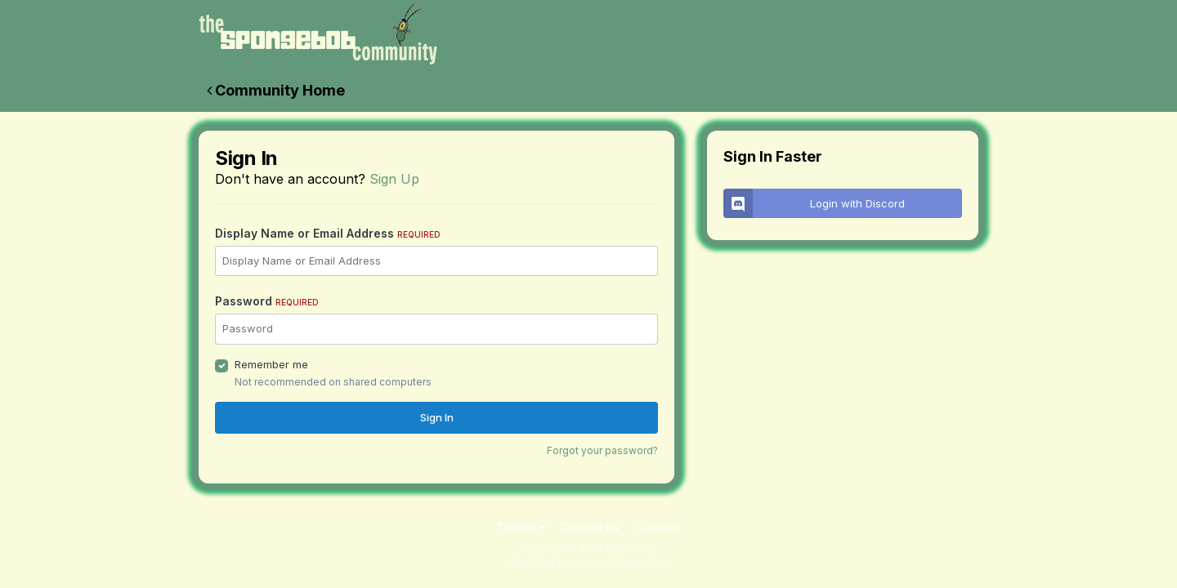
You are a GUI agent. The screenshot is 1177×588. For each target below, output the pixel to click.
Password (267, 301)
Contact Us (590, 527)
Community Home (276, 90)
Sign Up (394, 179)
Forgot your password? (602, 450)
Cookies (657, 527)
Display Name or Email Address (328, 233)
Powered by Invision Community (588, 562)
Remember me (271, 364)
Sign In (437, 417)
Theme (521, 527)
